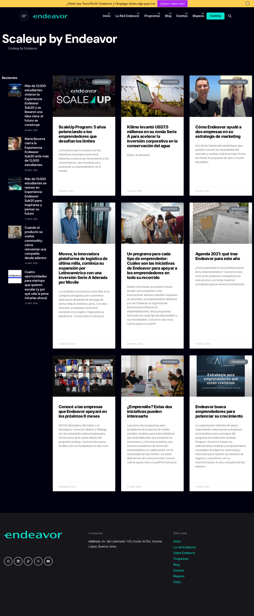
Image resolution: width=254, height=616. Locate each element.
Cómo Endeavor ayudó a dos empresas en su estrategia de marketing (218, 132)
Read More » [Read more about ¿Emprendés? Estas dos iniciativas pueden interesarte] (134, 472)
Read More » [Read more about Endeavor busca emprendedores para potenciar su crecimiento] (202, 476)
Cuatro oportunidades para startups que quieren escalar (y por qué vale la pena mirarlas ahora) (36, 285)
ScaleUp (215, 16)
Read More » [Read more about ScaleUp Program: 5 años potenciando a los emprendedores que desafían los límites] (66, 180)
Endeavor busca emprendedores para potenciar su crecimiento (219, 411)
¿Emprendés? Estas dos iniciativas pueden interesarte (149, 411)
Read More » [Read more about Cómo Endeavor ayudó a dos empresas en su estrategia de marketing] (202, 171)
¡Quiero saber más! (172, 3)
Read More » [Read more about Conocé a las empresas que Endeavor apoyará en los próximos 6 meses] (66, 455)
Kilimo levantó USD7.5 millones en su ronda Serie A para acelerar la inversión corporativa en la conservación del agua (152, 136)
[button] (247, 3)
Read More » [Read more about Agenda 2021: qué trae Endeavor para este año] (202, 294)
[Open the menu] (24, 16)
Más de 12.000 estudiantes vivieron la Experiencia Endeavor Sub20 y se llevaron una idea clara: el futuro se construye (35, 105)
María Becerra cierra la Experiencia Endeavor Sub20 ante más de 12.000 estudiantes (37, 152)
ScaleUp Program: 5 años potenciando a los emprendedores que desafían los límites (82, 134)
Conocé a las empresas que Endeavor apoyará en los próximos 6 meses (83, 411)
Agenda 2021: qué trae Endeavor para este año (217, 256)
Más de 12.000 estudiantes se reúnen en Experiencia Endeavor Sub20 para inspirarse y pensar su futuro (36, 196)
